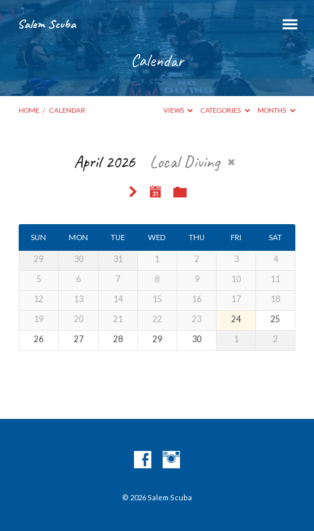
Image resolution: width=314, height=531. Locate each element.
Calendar (67, 110)
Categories (225, 110)
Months (276, 110)
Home (29, 110)
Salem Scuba (46, 24)
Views (178, 110)
